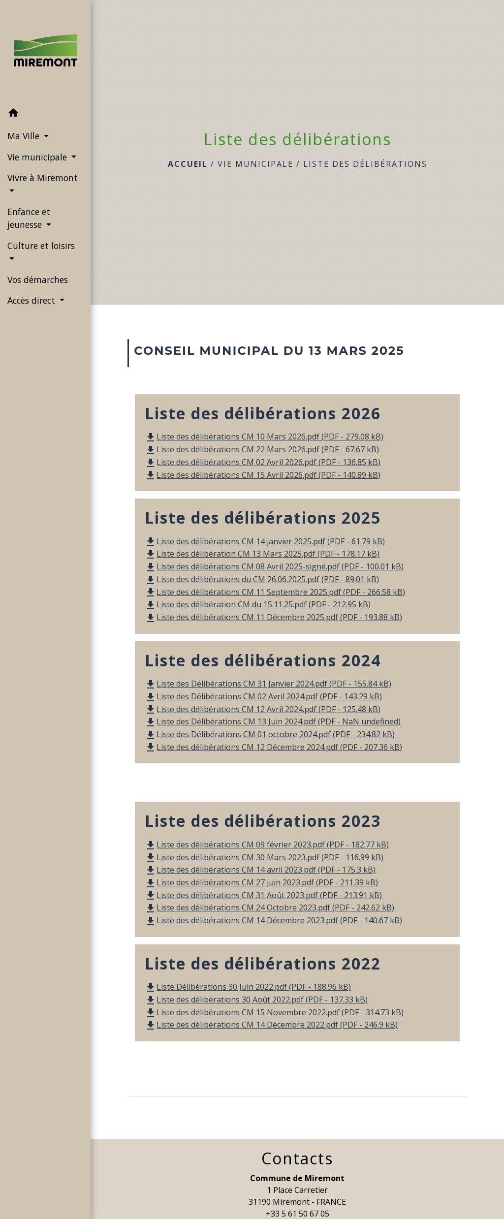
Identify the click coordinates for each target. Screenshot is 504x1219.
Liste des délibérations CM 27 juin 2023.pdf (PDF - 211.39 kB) (261, 882)
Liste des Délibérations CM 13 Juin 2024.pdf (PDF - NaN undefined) (273, 721)
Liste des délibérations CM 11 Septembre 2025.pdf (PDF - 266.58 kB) (275, 592)
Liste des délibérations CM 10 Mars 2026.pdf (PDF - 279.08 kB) (264, 436)
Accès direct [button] (32, 300)
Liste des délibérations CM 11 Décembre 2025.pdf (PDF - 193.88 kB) (273, 617)
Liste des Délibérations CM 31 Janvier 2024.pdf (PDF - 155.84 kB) (268, 683)
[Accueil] (45, 52)
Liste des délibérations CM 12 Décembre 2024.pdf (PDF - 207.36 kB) (273, 747)
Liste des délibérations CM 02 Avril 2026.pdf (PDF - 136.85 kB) (262, 462)
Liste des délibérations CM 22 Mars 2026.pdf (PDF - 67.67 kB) (262, 449)
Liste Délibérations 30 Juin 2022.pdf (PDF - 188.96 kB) (248, 986)
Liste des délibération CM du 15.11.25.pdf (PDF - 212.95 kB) (258, 604)
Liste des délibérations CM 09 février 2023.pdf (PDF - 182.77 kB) (267, 844)
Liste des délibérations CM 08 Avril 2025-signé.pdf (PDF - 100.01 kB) (274, 566)
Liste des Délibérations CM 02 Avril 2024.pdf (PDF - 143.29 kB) (263, 696)
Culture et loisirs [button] (41, 245)
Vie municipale (255, 163)
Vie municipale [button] (38, 157)
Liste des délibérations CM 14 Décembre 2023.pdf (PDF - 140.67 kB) (273, 920)
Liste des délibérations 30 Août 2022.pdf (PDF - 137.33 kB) (256, 999)
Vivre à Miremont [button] (42, 178)
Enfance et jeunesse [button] (28, 218)
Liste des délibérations (365, 163)
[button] (45, 114)
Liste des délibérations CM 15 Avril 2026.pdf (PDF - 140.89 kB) (262, 474)
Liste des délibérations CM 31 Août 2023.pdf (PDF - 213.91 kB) (263, 895)
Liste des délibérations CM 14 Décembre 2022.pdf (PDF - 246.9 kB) (271, 1024)
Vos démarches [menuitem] (37, 279)
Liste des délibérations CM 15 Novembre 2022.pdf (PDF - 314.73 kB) (274, 1012)
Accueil (188, 163)
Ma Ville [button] (24, 136)
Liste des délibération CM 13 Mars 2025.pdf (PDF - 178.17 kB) (262, 553)
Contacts (297, 1158)
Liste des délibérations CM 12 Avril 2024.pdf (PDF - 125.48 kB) (262, 709)
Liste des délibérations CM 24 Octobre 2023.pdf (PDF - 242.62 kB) (269, 907)
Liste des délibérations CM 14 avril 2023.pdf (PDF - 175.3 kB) (260, 869)
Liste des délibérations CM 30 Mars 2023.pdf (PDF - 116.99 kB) (264, 857)
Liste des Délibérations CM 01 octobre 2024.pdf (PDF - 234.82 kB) (270, 734)
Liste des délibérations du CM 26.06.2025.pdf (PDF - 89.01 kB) (262, 579)
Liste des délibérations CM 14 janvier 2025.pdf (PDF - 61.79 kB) (265, 541)
